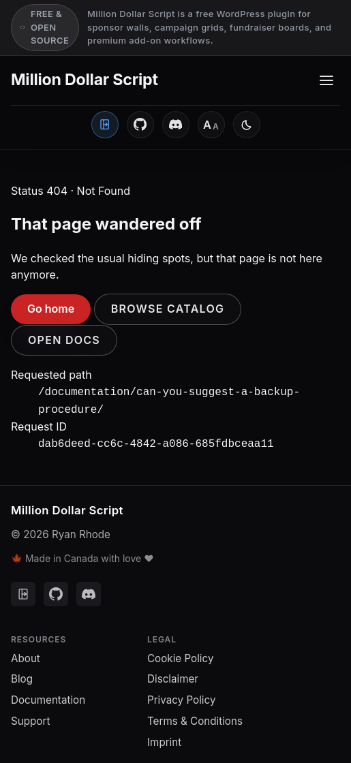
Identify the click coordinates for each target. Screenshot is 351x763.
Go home (50, 308)
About (25, 654)
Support (30, 717)
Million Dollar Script (84, 79)
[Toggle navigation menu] (326, 80)
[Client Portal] (105, 124)
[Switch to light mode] (246, 124)
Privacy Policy (181, 695)
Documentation (48, 695)
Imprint (164, 738)
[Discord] (175, 124)
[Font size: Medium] (211, 124)
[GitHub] (140, 124)
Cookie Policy (180, 654)
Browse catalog (168, 308)
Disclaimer (172, 674)
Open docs (64, 340)
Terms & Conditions (195, 717)
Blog (22, 674)
